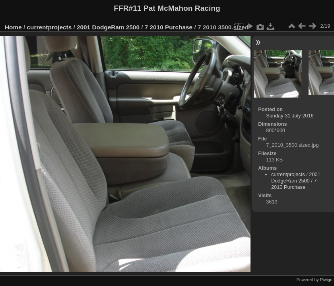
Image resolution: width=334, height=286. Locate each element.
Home (13, 27)
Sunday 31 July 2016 (290, 116)
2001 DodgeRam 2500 (108, 27)
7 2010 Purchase (168, 27)
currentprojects (49, 27)
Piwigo (326, 279)
